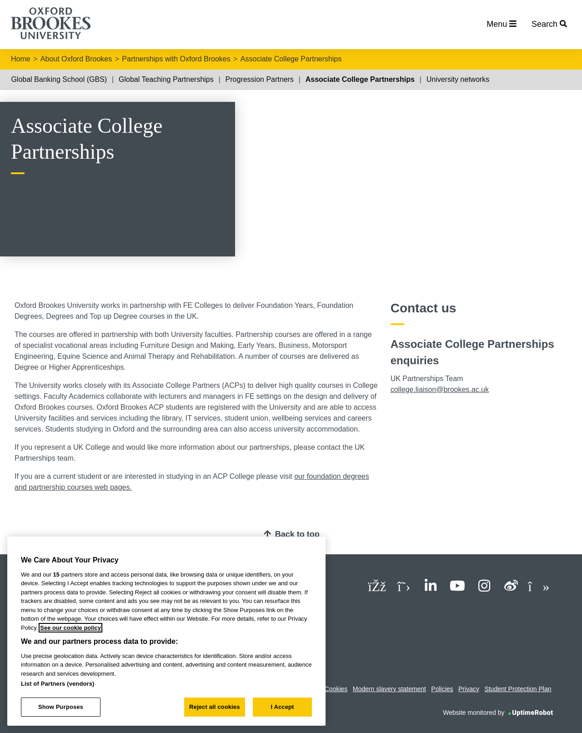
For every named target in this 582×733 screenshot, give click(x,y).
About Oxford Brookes (76, 59)
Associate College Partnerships (291, 59)
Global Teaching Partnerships (166, 79)
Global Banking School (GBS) (59, 79)
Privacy (468, 689)
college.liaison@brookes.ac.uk (440, 389)
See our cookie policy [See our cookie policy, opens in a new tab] (70, 627)
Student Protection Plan (517, 689)
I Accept (282, 706)
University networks (458, 79)
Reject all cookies (214, 706)
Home (20, 59)
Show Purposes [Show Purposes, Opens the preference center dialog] (60, 706)
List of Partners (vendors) (58, 683)
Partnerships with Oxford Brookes (176, 59)
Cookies (336, 689)
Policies (442, 689)
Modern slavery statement (389, 689)
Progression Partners (260, 79)
